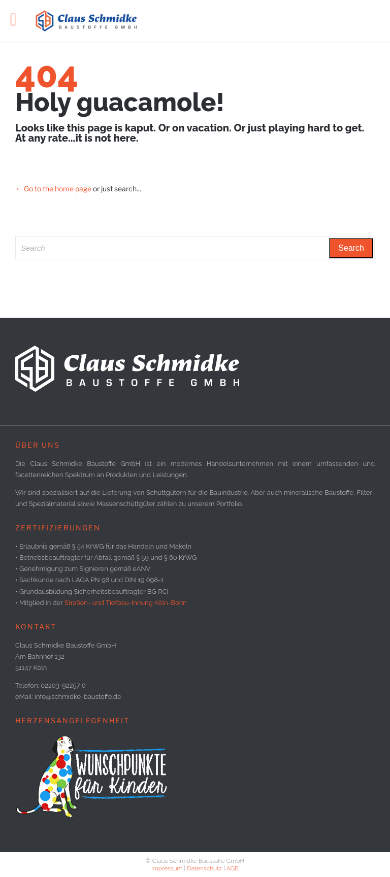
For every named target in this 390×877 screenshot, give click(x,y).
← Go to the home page (53, 188)
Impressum (167, 868)
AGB (232, 868)
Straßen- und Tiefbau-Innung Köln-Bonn (125, 602)
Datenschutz (204, 868)
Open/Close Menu (19, 20)
